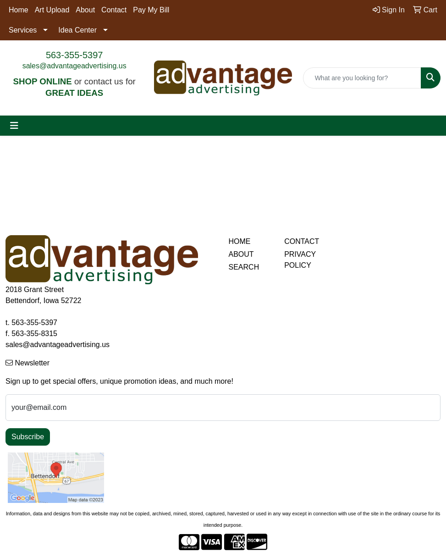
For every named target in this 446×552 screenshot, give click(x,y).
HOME (240, 241)
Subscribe (27, 437)
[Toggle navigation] (14, 125)
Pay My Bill (151, 10)
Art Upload (52, 10)
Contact (114, 10)
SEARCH (244, 267)
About (85, 10)
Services (23, 30)
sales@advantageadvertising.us (74, 66)
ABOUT (241, 254)
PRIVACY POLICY (300, 259)
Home (18, 10)
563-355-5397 (74, 55)
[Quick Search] (362, 77)
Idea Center (77, 30)
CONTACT (301, 241)
